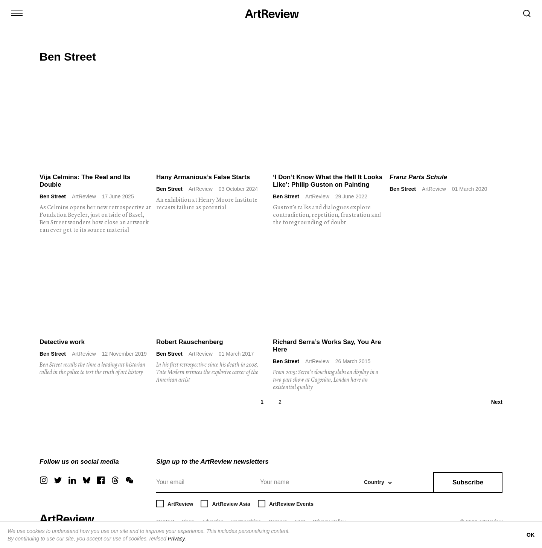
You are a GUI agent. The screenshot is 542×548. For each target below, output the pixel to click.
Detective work (62, 342)
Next (496, 402)
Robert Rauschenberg (189, 342)
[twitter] (58, 480)
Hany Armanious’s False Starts (203, 177)
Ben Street (53, 196)
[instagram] (44, 480)
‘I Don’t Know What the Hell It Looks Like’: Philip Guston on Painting (327, 181)
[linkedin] (72, 480)
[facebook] (101, 480)
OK (530, 535)
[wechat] (129, 480)
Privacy (176, 539)
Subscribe (467, 482)
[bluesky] (86, 480)
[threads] (115, 480)
